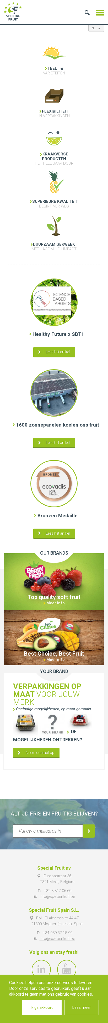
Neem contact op (40, 753)
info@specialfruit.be (57, 896)
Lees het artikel (58, 352)
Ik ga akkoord (41, 1007)
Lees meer (81, 1007)
